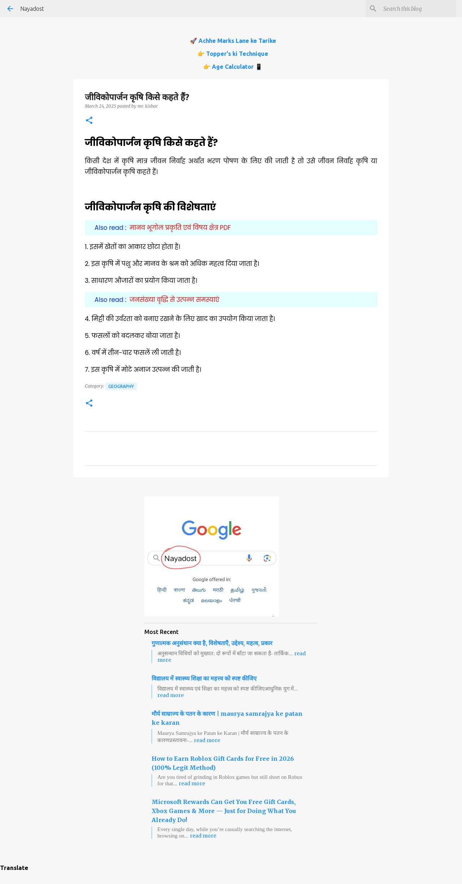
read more (170, 695)
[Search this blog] (418, 8)
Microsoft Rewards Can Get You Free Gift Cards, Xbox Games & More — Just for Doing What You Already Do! (224, 810)
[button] (89, 121)
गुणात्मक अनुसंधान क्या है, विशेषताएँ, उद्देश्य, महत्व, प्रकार (212, 643)
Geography (121, 386)
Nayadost (32, 8)
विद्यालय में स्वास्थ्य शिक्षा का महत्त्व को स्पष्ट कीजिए (204, 678)
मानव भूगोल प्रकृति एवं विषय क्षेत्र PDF (180, 227)
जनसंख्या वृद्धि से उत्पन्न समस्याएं (174, 299)
